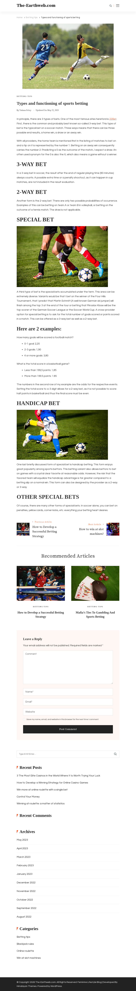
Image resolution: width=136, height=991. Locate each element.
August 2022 (24, 916)
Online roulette (25, 951)
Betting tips (24, 96)
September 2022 (26, 908)
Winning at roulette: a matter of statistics (41, 803)
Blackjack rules (25, 944)
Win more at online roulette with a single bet (42, 789)
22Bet (112, 119)
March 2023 (23, 857)
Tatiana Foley (25, 110)
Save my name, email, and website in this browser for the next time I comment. (63, 719)
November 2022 (26, 891)
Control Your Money (28, 796)
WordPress (56, 986)
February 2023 (25, 865)
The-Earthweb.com (36, 5)
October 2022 (25, 899)
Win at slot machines (29, 958)
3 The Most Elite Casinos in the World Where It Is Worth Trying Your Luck (58, 775)
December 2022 (26, 882)
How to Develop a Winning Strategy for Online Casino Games (52, 782)
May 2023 (22, 839)
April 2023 (22, 848)
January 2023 (24, 874)
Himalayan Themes (27, 986)
